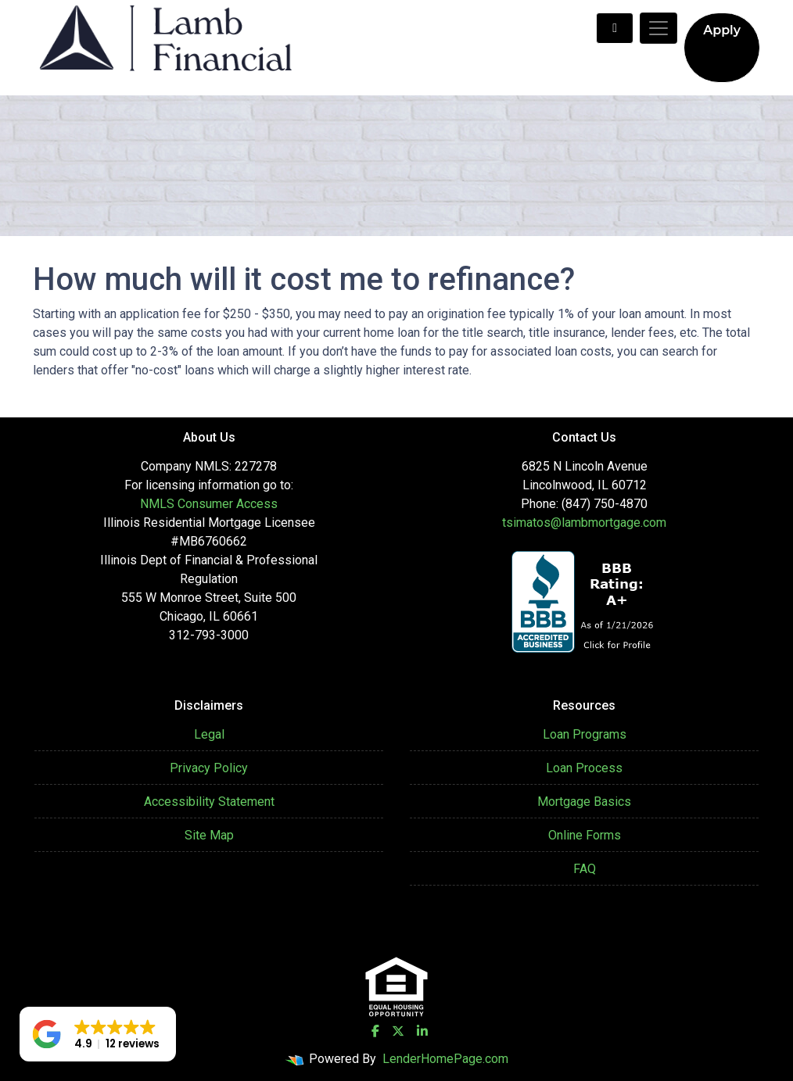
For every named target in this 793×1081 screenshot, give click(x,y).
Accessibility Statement (209, 801)
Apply (722, 30)
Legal (209, 734)
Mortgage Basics (584, 801)
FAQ (584, 868)
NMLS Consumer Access (209, 503)
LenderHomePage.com (445, 1058)
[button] (98, 1034)
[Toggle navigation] (658, 28)
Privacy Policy (209, 768)
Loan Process (584, 768)
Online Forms (584, 835)
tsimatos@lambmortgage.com (584, 522)
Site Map (209, 835)
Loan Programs (584, 734)
